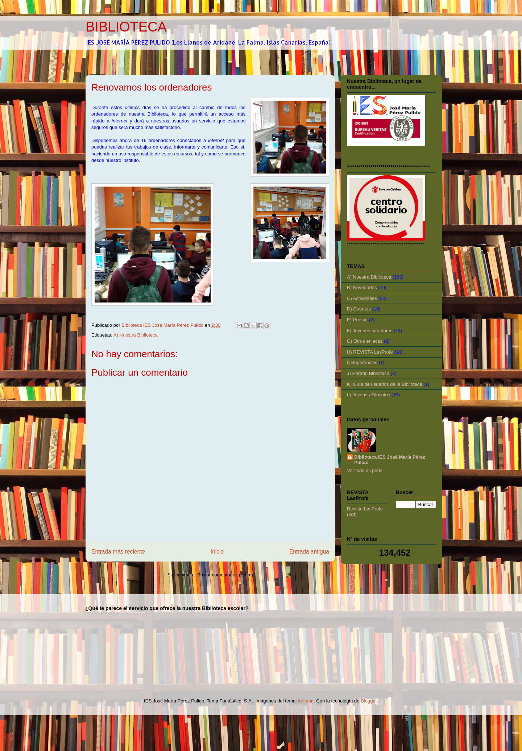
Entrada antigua (309, 551)
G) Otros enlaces (364, 341)
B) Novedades (362, 287)
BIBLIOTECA (126, 26)
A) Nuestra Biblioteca (135, 335)
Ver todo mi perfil (364, 470)
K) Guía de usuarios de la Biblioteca (384, 384)
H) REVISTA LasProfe (370, 352)
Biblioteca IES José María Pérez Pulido (389, 459)
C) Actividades (362, 298)
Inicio (217, 551)
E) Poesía (357, 319)
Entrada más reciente (118, 551)
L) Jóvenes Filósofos (368, 394)
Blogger (369, 701)
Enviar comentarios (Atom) (225, 574)
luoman (306, 701)
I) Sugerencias (362, 362)
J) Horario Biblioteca (368, 373)
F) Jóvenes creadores (370, 330)
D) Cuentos (359, 309)
